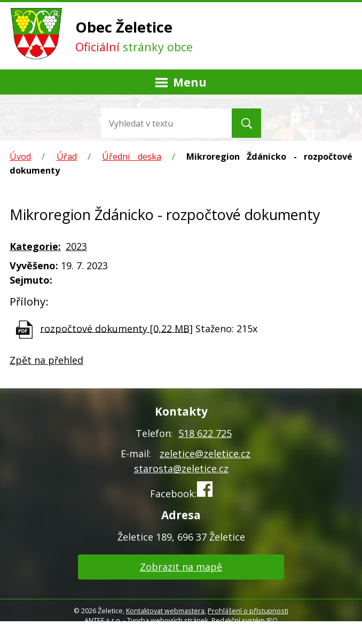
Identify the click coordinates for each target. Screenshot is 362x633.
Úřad (67, 156)
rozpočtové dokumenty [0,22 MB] (116, 328)
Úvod (20, 156)
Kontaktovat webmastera (165, 610)
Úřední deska (131, 156)
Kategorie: (35, 246)
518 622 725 (205, 433)
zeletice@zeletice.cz (205, 453)
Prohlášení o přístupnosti (248, 610)
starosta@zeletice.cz (181, 468)
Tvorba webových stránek (167, 620)
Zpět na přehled (46, 360)
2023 (76, 246)
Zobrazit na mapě (181, 566)
